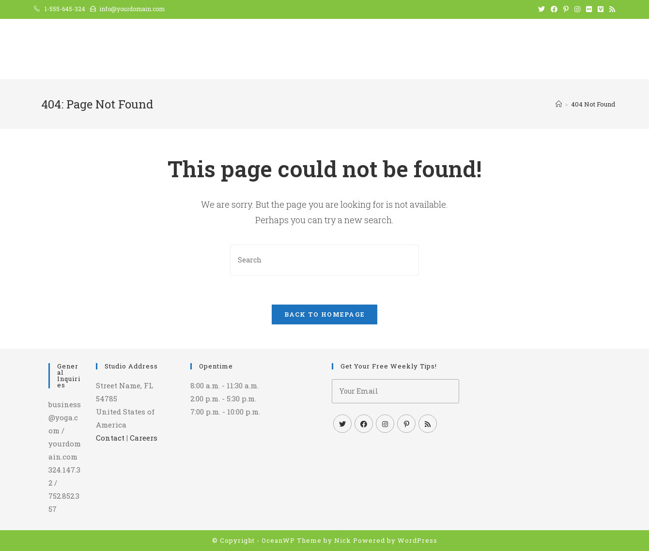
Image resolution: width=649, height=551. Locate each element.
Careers (143, 438)
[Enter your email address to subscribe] (395, 391)
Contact (110, 438)
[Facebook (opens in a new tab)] (554, 9)
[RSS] (427, 423)
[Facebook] (364, 423)
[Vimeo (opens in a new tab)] (600, 9)
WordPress (417, 540)
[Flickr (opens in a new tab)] (589, 9)
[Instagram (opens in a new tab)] (577, 9)
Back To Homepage (324, 314)
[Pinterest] (406, 423)
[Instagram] (385, 423)
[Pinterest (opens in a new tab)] (566, 9)
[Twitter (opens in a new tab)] (541, 9)
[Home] (559, 104)
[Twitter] (342, 423)
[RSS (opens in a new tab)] (610, 9)
